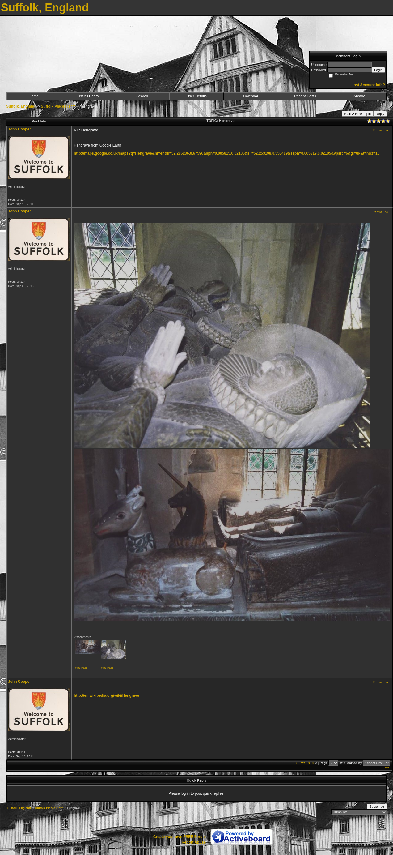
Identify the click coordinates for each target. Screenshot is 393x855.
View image (81, 667)
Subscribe (376, 806)
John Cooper (19, 129)
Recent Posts (305, 96)
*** (387, 768)
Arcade (359, 96)
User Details (196, 96)
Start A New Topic (357, 114)
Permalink (380, 130)
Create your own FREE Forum (179, 837)
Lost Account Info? (368, 85)
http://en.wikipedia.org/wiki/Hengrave (106, 695)
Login (378, 70)
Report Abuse (194, 842)
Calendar (250, 96)
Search (142, 96)
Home (34, 96)
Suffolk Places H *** (58, 106)
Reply (380, 114)
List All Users (88, 96)
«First (301, 763)
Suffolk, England (21, 106)
